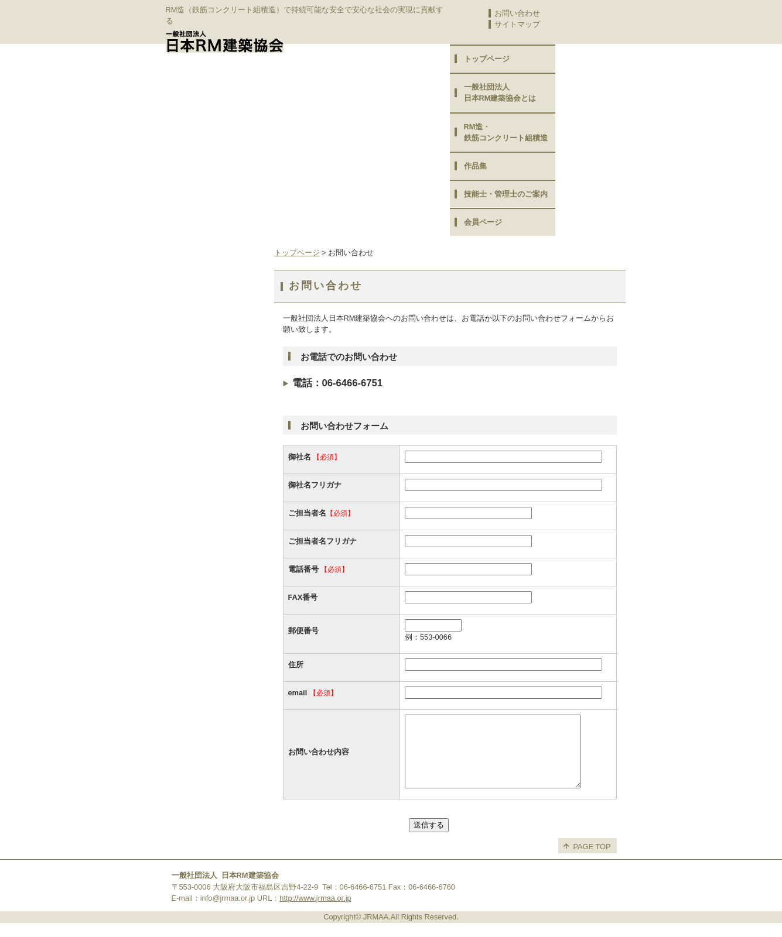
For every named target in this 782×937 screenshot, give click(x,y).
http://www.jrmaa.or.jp (315, 912)
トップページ (487, 58)
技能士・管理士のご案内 (506, 194)
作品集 (475, 166)
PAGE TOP (592, 860)
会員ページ (483, 222)
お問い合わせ (517, 13)
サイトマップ (517, 24)
